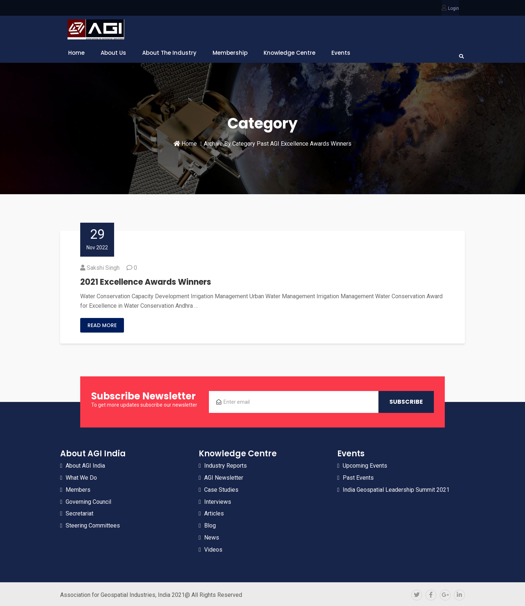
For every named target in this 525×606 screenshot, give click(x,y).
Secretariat (79, 513)
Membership (230, 53)
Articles (214, 513)
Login (453, 8)
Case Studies (221, 489)
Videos (213, 549)
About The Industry (169, 53)
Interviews (217, 501)
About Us (113, 53)
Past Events (358, 477)
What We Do (81, 477)
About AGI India (85, 465)
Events (340, 53)
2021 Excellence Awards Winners (145, 282)
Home (76, 53)
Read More (102, 325)
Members (78, 489)
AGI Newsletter (223, 477)
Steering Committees (93, 525)
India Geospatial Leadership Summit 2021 (396, 489)
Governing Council (88, 501)
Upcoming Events (365, 465)
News (211, 537)
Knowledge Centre (289, 53)
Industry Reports (225, 465)
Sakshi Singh (103, 267)
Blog (210, 525)
